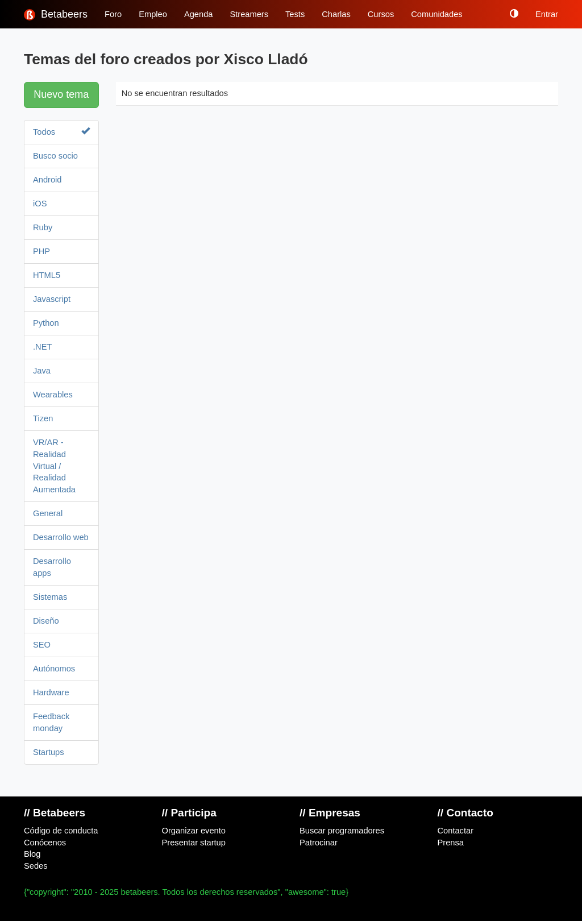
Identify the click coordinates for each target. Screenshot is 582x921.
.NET (42, 346)
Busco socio (55, 155)
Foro (113, 14)
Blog (32, 853)
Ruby (42, 227)
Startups (48, 752)
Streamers (249, 14)
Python (46, 322)
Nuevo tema (61, 94)
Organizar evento (194, 830)
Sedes (36, 865)
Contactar (456, 830)
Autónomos (54, 668)
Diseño (46, 620)
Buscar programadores (342, 830)
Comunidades (436, 14)
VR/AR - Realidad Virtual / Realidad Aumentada (54, 466)
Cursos (381, 14)
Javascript (51, 299)
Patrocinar (319, 842)
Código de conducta (61, 830)
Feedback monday (51, 722)
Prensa (451, 842)
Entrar (546, 14)
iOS (40, 203)
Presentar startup (194, 842)
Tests (295, 14)
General (48, 513)
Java (42, 370)
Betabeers (56, 14)
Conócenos (45, 842)
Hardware (51, 692)
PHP (41, 251)
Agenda (198, 14)
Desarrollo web (61, 537)
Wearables (53, 394)
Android (47, 179)
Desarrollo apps (52, 567)
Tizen (43, 418)
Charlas (336, 14)
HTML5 (46, 275)
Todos (61, 131)
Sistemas (50, 596)
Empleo (153, 14)
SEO (42, 644)
